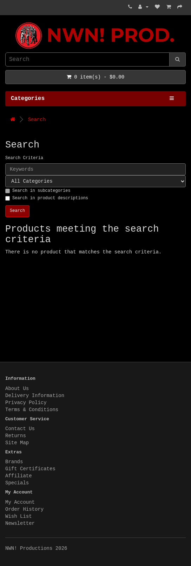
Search (36, 119)
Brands (14, 462)
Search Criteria (24, 158)
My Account (20, 502)
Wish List (18, 516)
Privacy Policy (26, 402)
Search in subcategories (38, 190)
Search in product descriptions (46, 198)
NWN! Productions (7, 22)
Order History (24, 509)
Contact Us (20, 429)
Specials (17, 483)
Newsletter (20, 523)
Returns (15, 436)
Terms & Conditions (31, 410)
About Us (17, 388)
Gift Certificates (30, 469)
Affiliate (18, 476)
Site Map (17, 443)
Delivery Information (34, 395)
